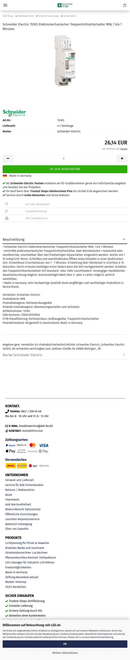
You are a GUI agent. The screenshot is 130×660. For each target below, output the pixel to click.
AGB (7, 504)
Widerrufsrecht (14, 509)
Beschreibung (13, 239)
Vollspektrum (47, 557)
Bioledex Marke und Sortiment (24, 548)
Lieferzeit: (9, 125)
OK (65, 643)
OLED (8, 586)
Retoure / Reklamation (19, 490)
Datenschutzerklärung (101, 637)
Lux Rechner (40, 552)
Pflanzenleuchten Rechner (21, 557)
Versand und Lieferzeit (19, 480)
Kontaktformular (32, 430)
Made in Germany (16, 572)
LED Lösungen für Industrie (22, 562)
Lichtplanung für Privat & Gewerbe (27, 543)
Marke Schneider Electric (23, 355)
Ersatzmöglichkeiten (18, 567)
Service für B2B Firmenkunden (24, 485)
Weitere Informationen (65, 652)
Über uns (11, 528)
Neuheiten (19, 586)
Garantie (22, 528)
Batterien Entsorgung (18, 524)
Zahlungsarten (16, 440)
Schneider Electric (69, 131)
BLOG (8, 494)
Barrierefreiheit (21, 504)
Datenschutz (33, 509)
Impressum (12, 499)
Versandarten (15, 460)
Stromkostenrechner (18, 552)
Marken (10, 582)
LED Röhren (47, 562)
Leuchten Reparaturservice (22, 519)
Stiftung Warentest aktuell (21, 577)
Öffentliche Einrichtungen (21, 514)
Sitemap (20, 582)
